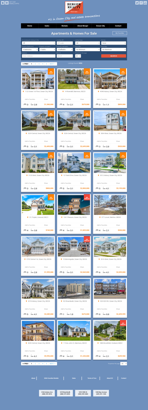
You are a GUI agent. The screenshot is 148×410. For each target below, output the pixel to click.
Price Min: (78, 46)
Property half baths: (62, 46)
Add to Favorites (30, 99)
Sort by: (103, 40)
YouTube (145, 3)
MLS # (58, 53)
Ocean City (100, 26)
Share (46, 99)
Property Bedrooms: (28, 46)
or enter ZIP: (60, 40)
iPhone (3, 3)
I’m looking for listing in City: (30, 40)
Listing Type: (79, 40)
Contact (118, 26)
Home (29, 26)
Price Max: (104, 46)
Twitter (137, 3)
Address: (24, 53)
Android (7, 3)
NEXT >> (53, 64)
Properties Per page (81, 53)
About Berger (82, 26)
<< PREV (25, 64)
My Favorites (120, 33)
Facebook (141, 3)
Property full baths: (45, 46)
